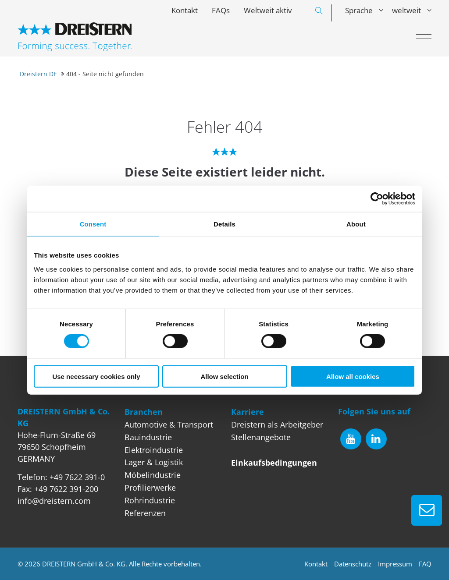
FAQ (425, 563)
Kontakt (184, 10)
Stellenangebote (261, 437)
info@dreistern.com (54, 500)
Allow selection (224, 376)
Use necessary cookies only (96, 376)
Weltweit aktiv (268, 10)
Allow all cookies (352, 376)
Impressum (395, 563)
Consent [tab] (93, 224)
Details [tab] (224, 224)
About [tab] (356, 224)
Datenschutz (352, 563)
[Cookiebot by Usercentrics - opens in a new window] (377, 198)
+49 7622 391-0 (77, 477)
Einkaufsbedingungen (274, 462)
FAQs (221, 10)
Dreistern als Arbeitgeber (277, 424)
